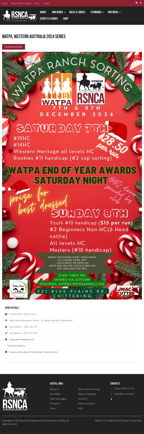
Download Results (13, 46)
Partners (113, 12)
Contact (46, 3)
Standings (96, 12)
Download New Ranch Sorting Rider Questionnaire (33, 352)
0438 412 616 (127, 388)
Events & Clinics (49, 19)
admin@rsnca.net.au (124, 393)
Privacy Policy (135, 420)
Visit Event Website (16, 345)
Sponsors (82, 398)
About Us (54, 389)
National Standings (87, 393)
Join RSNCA (57, 12)
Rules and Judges (58, 398)
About (43, 12)
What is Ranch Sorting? (21, 3)
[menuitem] (43, 12)
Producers (55, 403)
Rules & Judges (77, 12)
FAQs (36, 3)
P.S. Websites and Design (116, 420)
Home (5, 3)
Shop (65, 19)
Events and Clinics (86, 403)
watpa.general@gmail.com (21, 339)
